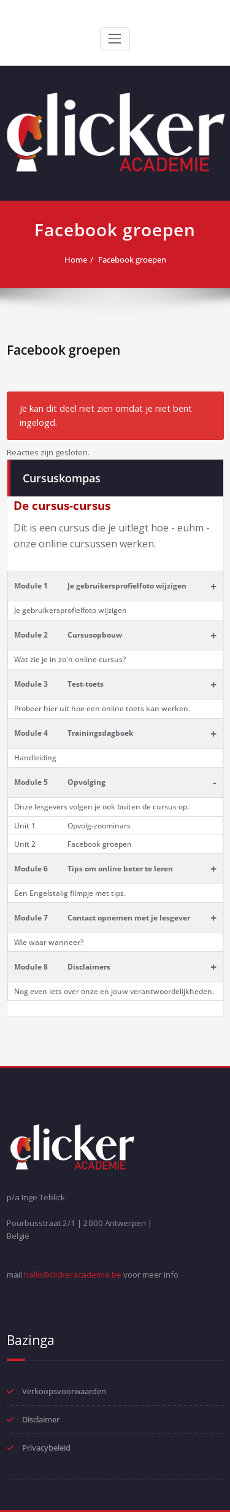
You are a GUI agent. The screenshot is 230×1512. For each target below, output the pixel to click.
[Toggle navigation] (114, 38)
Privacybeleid (46, 1447)
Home (75, 259)
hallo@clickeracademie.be (72, 1274)
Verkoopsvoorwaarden (64, 1391)
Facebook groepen (132, 259)
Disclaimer (40, 1419)
